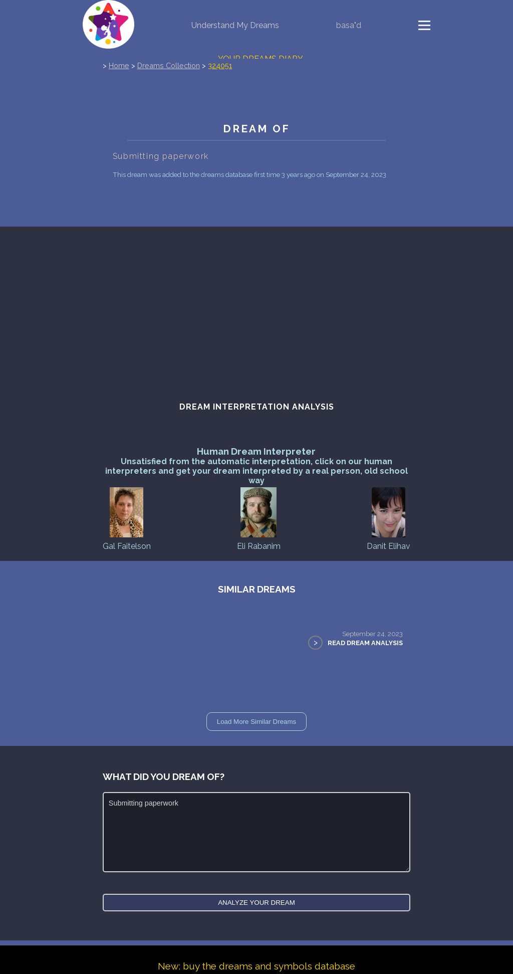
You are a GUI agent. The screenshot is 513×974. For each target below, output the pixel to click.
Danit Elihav (388, 518)
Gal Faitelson (127, 518)
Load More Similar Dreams (257, 721)
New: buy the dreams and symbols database (256, 965)
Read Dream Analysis (365, 643)
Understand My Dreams (235, 25)
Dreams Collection (168, 65)
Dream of (256, 128)
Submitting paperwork (256, 832)
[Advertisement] (256, 312)
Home (119, 65)
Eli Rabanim (259, 518)
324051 (220, 65)
